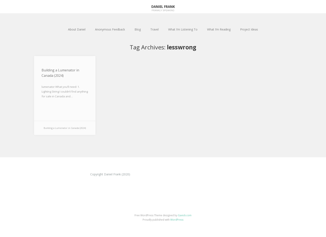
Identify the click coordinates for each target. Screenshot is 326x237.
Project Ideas (249, 29)
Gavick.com (184, 215)
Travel (154, 29)
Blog (138, 29)
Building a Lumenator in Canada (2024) (60, 73)
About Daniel (76, 29)
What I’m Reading (219, 29)
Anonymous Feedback (110, 29)
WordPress (176, 219)
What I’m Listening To (183, 29)
